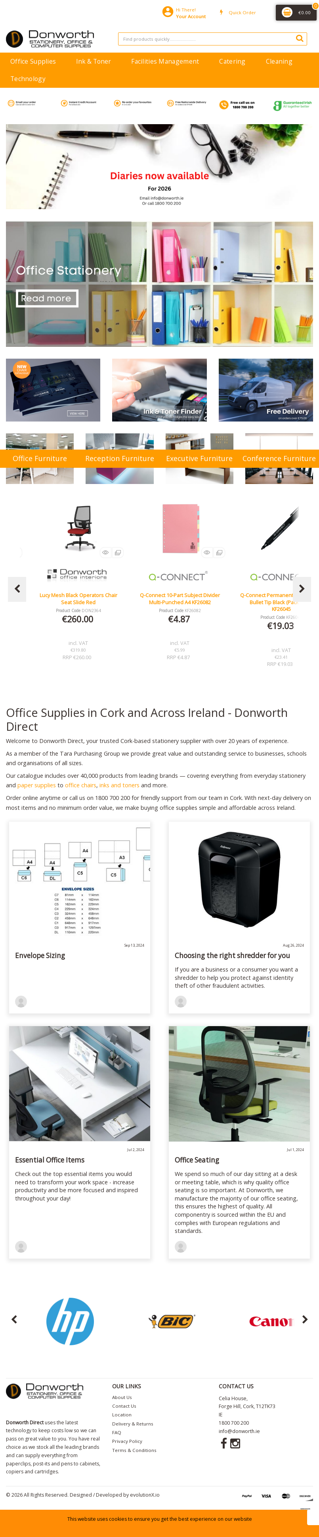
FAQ (116, 1432)
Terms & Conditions (134, 1450)
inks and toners (119, 785)
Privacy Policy (127, 1441)
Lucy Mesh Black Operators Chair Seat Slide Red (78, 598)
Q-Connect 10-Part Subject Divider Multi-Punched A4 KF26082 (180, 598)
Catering (232, 61)
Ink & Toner (93, 61)
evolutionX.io (145, 1495)
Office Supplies (33, 61)
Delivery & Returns (132, 1424)
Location (122, 1415)
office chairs (80, 785)
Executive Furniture (199, 458)
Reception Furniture (119, 458)
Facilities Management (165, 61)
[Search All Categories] (212, 38)
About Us (122, 1397)
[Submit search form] (300, 38)
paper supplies (36, 785)
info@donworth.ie (239, 1431)
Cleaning (279, 61)
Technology (28, 78)
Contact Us (124, 1406)
